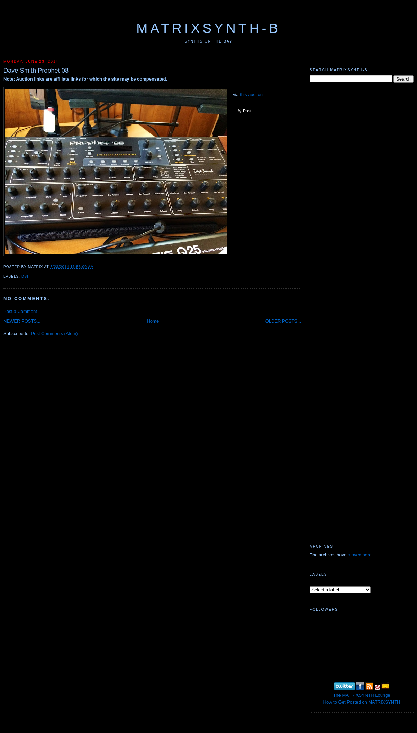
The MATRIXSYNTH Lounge (361, 695)
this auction (251, 94)
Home (153, 321)
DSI (24, 276)
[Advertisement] (331, 201)
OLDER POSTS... (283, 321)
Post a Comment (20, 311)
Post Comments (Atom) (54, 333)
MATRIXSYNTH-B (208, 28)
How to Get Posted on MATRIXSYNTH (361, 702)
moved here (360, 554)
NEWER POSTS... (21, 321)
